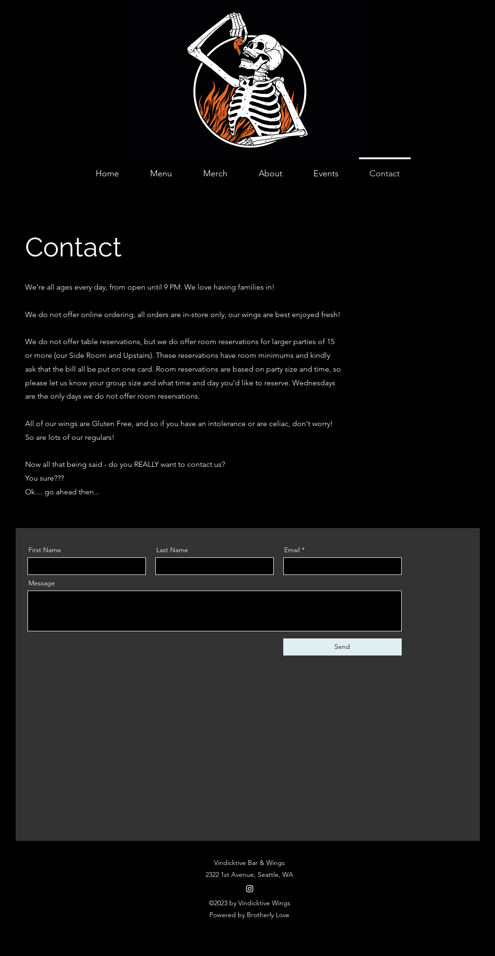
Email (292, 549)
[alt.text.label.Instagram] (249, 888)
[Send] (342, 647)
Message (41, 583)
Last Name (172, 549)
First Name (44, 549)
